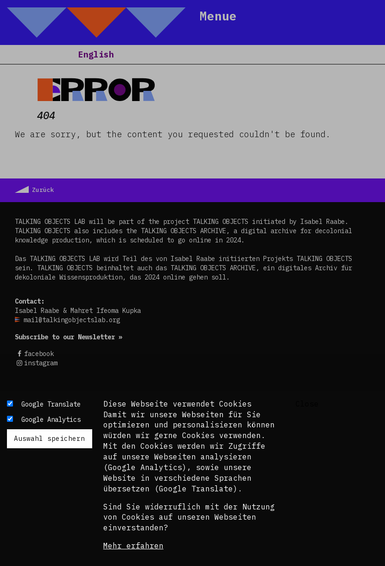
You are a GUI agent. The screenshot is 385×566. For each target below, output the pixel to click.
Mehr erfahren (133, 545)
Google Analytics (51, 419)
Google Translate (51, 404)
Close (307, 403)
